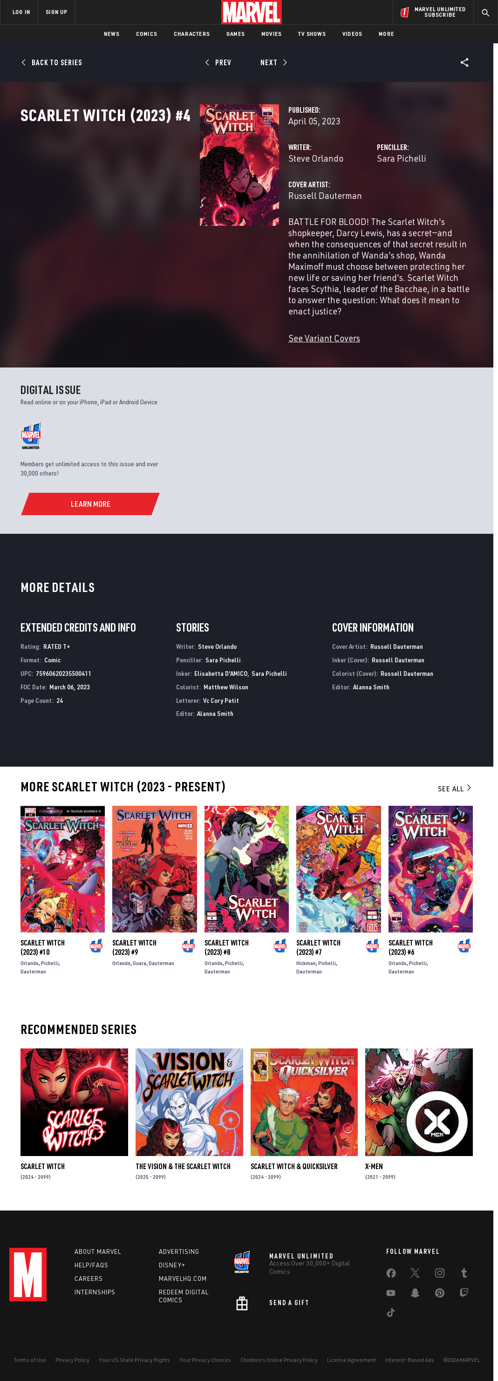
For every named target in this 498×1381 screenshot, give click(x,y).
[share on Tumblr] (464, 1273)
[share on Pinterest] (439, 1293)
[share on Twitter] (415, 1273)
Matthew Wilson (226, 683)
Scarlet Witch (42, 1162)
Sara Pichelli (338, 199)
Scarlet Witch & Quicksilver (294, 1162)
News (111, 33)
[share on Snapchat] (415, 1293)
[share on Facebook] (391, 1274)
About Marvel (98, 1250)
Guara (139, 959)
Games (235, 33)
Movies (271, 33)
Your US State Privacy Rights (134, 1358)
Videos (352, 33)
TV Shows (312, 33)
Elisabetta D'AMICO (220, 669)
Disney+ (172, 1263)
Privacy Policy (72, 1358)
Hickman (306, 959)
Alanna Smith (215, 710)
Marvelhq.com (183, 1277)
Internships (95, 1290)
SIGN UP (56, 11)
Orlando (29, 959)
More (386, 33)
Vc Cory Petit (221, 697)
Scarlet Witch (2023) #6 (411, 943)
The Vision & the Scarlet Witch (183, 1162)
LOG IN (21, 11)
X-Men (374, 1162)
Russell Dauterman (199, 236)
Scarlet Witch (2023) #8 (227, 943)
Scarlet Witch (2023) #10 (42, 943)
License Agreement (351, 1358)
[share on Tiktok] (391, 1313)
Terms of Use (30, 1358)
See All (455, 784)
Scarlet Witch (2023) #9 (134, 943)
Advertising (179, 1250)
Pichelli (50, 959)
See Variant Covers (198, 334)
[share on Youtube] (391, 1293)
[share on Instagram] (439, 1273)
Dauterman (33, 967)
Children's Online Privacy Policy (279, 1358)
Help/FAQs (92, 1263)
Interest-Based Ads (409, 1358)
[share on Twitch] (464, 1293)
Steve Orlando (190, 199)
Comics (146, 33)
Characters (192, 33)
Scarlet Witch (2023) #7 (318, 943)
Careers (89, 1277)
